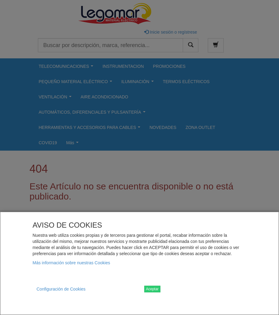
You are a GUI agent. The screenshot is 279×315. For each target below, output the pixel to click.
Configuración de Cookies (61, 289)
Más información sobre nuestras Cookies (71, 262)
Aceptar (152, 289)
